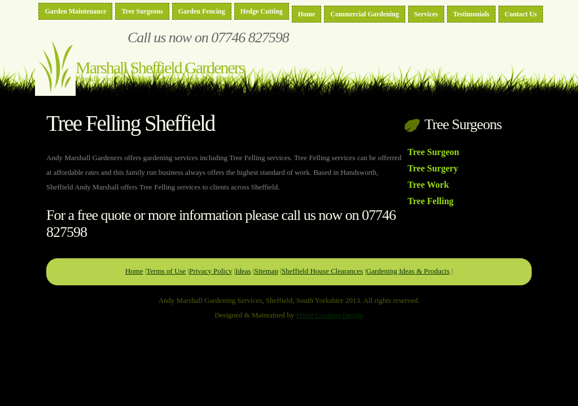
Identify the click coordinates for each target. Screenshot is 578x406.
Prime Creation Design (330, 315)
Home (307, 14)
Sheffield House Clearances (322, 271)
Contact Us (521, 14)
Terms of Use (166, 271)
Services (426, 14)
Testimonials (471, 14)
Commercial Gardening (364, 14)
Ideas (243, 271)
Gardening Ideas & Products (408, 271)
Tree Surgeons (142, 11)
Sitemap (266, 271)
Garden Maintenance (75, 11)
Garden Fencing (201, 11)
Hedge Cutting (261, 11)
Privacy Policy (210, 271)
